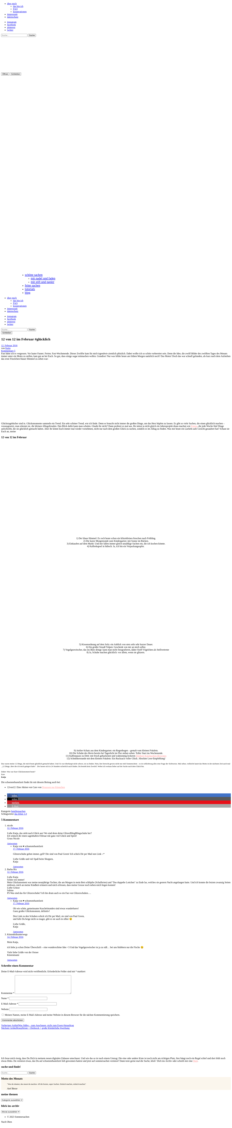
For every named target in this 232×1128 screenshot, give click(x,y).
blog (27, 292)
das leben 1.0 (20, 814)
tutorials (30, 289)
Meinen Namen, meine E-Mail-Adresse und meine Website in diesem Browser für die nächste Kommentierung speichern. (62, 1018)
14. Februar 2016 (15, 937)
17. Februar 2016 (21, 849)
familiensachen (18, 811)
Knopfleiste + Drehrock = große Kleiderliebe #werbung (35, 1031)
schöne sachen (34, 274)
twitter (10, 30)
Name (5, 1002)
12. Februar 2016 (9, 345)
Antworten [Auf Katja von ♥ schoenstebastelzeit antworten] (18, 866)
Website (5, 1013)
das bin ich (18, 6)
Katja (8, 348)
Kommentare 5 (8, 351)
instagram (11, 22)
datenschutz (12, 17)
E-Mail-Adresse (9, 1007)
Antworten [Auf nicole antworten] (12, 843)
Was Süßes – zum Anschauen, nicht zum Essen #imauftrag (37, 1029)
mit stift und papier (42, 281)
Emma (194, 426)
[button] (12, 795)
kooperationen (20, 11)
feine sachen (32, 285)
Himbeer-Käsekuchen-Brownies (151, 756)
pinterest (11, 27)
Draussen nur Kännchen (53, 787)
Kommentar (7, 996)
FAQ (15, 9)
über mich (12, 3)
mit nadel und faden (43, 278)
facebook (11, 24)
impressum (12, 14)
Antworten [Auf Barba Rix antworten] (12, 898)
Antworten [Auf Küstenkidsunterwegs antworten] (12, 960)
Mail (195, 1064)
